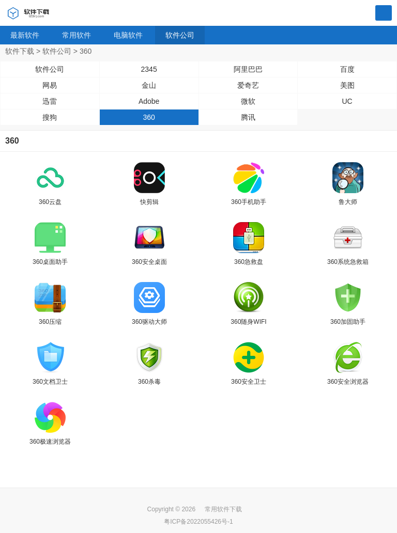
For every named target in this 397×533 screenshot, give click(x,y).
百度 (347, 69)
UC (347, 101)
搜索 (383, 13)
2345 (149, 69)
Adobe (149, 101)
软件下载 (19, 51)
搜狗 (49, 117)
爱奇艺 (248, 85)
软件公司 (179, 35)
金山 (149, 85)
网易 (49, 85)
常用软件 (76, 35)
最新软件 (24, 35)
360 (149, 117)
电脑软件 (128, 35)
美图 (347, 85)
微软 (248, 101)
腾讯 (248, 117)
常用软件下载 (223, 509)
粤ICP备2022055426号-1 (198, 521)
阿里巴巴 (248, 69)
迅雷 (49, 101)
